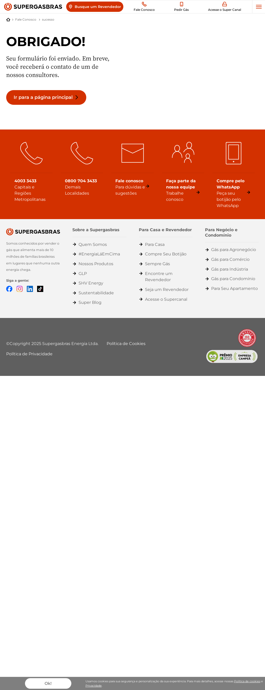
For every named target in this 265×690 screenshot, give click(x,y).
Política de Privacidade (29, 353)
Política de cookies (247, 681)
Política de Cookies (126, 343)
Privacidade (94, 685)
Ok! (48, 683)
